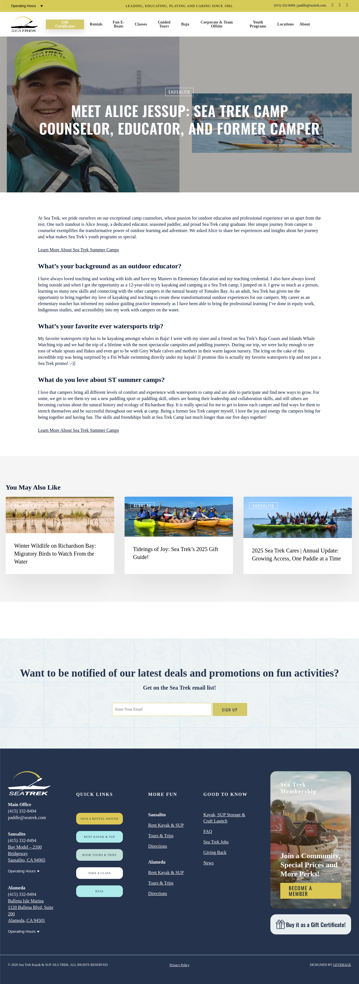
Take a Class (99, 873)
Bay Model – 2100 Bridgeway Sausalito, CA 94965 (26, 853)
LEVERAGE (342, 965)
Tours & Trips (161, 835)
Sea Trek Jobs (215, 842)
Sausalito (179, 92)
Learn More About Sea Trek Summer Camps (78, 249)
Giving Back (214, 852)
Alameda (142, 506)
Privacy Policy (179, 965)
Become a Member (300, 890)
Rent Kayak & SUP (99, 836)
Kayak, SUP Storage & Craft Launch (224, 817)
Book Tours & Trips (99, 855)
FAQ (207, 831)
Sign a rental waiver (99, 818)
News (208, 862)
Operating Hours (27, 6)
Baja (99, 891)
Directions (157, 846)
